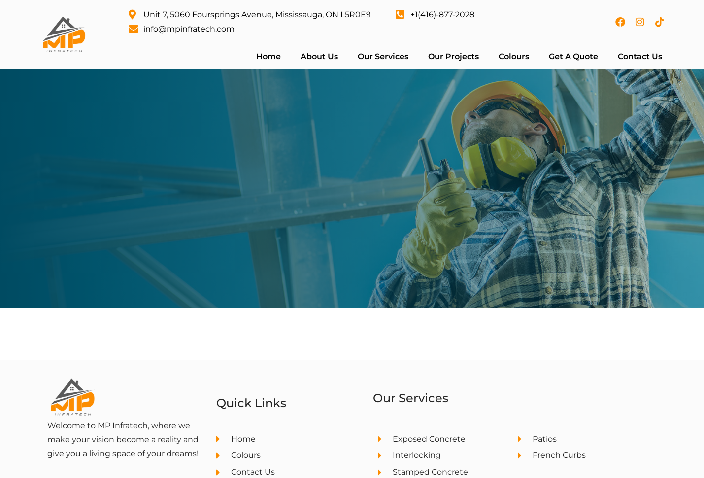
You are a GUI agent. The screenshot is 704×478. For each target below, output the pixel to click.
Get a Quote (573, 56)
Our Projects (453, 56)
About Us (319, 56)
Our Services (383, 56)
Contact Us (640, 56)
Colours (514, 56)
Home (268, 56)
